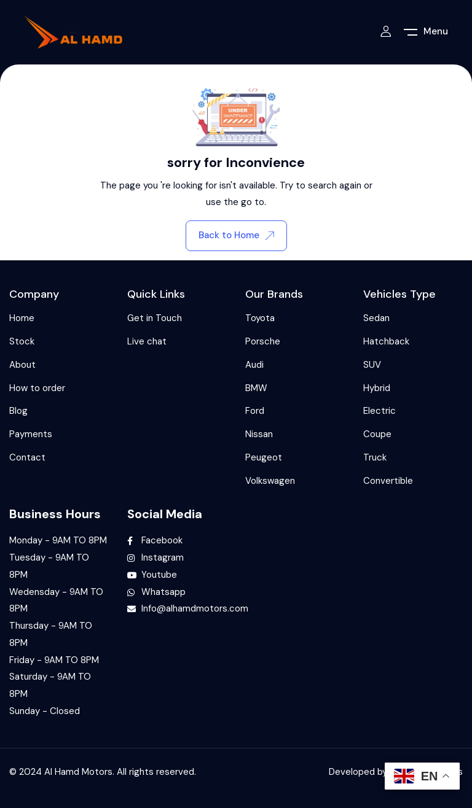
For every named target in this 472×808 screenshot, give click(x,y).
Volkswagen (270, 481)
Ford (254, 411)
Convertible (388, 481)
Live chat (147, 341)
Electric (379, 411)
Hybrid (376, 388)
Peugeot (263, 457)
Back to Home (236, 235)
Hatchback (386, 341)
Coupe (377, 434)
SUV (372, 365)
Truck (375, 457)
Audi (254, 365)
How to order (37, 388)
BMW (256, 388)
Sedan (376, 318)
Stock (21, 341)
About (22, 365)
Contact (27, 457)
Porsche (262, 341)
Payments (30, 434)
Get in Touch (154, 318)
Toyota (260, 318)
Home (21, 318)
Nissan (259, 434)
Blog (18, 411)
